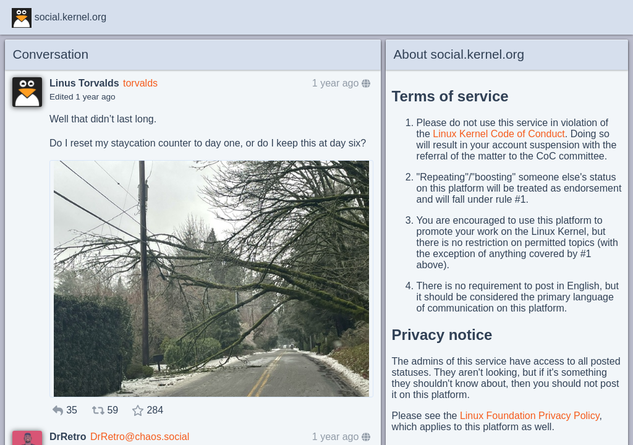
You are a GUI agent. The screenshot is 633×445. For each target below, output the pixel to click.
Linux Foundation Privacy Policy (530, 415)
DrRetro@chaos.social (139, 436)
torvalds (140, 83)
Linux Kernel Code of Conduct (498, 134)
